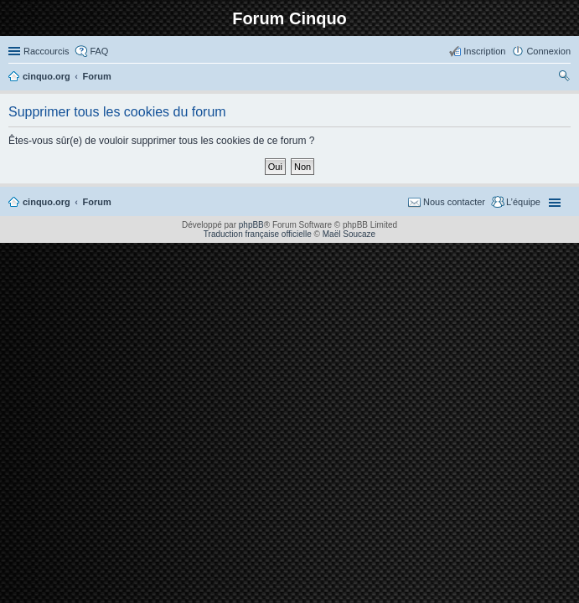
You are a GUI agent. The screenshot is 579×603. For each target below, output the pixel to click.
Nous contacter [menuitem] (454, 202)
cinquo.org (46, 202)
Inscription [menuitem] (484, 51)
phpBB (251, 224)
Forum (97, 202)
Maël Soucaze (349, 234)
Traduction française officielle (258, 234)
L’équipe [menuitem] (523, 202)
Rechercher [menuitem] (564, 78)
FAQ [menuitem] (99, 51)
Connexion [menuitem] (548, 51)
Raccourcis (46, 51)
